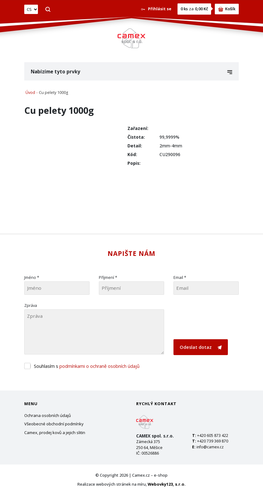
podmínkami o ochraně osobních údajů (99, 366)
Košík (226, 9)
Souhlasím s (87, 366)
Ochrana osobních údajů (47, 415)
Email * (179, 277)
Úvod (30, 92)
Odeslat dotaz (201, 347)
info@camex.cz (210, 447)
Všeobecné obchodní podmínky (54, 424)
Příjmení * (108, 277)
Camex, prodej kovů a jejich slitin (54, 432)
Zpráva (30, 305)
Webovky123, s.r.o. (167, 484)
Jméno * (31, 277)
